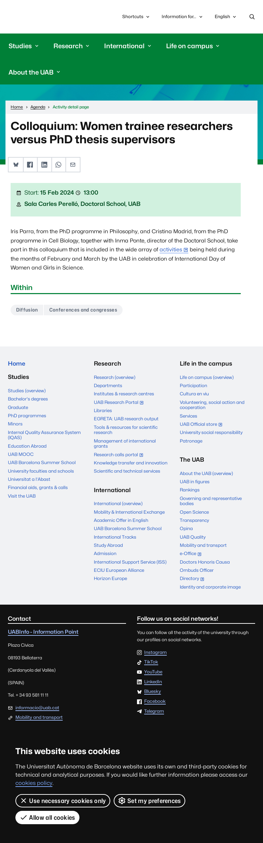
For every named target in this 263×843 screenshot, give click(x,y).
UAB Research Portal (120, 403)
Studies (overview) (27, 390)
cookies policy (33, 783)
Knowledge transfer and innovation (130, 462)
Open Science (194, 512)
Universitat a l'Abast (29, 479)
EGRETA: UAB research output (126, 419)
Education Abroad (27, 446)
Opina (186, 528)
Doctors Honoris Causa (205, 562)
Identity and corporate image (210, 587)
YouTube (153, 672)
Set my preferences (149, 800)
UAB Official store (203, 425)
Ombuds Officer (197, 570)
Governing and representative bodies (211, 501)
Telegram (154, 711)
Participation (193, 385)
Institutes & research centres (124, 394)
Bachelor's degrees (28, 399)
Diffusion (27, 310)
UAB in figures (195, 481)
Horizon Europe (110, 578)
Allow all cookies (47, 817)
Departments (108, 385)
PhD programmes (27, 415)
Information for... (182, 16)
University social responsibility (211, 432)
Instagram (155, 652)
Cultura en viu (194, 394)
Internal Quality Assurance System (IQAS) (44, 435)
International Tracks (115, 537)
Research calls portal (120, 455)
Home (16, 363)
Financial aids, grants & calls (38, 487)
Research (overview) (114, 377)
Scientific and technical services (127, 471)
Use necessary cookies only (63, 800)
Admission (105, 553)
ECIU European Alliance (119, 570)
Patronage (191, 441)
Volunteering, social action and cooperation (212, 404)
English (225, 18)
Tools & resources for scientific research (126, 429)
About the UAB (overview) (206, 473)
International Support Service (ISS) (130, 562)
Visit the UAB (22, 496)
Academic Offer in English (121, 520)
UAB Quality (192, 537)
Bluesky (152, 692)
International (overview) (118, 503)
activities (171, 249)
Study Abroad (108, 545)
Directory (194, 579)
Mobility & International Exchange (129, 512)
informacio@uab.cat (37, 707)
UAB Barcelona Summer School (42, 462)
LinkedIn (153, 682)
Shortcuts (136, 16)
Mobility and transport (203, 545)
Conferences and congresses (83, 310)
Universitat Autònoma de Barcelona (40, 17)
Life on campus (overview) (207, 377)
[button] (15, 164)
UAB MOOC (21, 454)
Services (188, 416)
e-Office (192, 554)
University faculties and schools (41, 471)
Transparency (194, 520)
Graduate (18, 407)
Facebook (155, 701)
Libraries (103, 410)
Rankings (190, 490)
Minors (15, 424)
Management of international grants (125, 443)
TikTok (151, 662)
